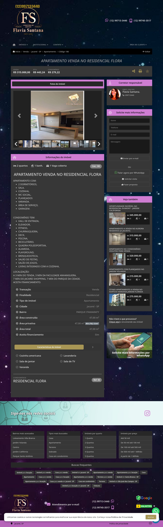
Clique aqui (114, 322)
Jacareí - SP (36, 51)
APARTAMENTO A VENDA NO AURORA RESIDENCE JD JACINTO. (126, 229)
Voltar (146, 51)
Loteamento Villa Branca (24, 438)
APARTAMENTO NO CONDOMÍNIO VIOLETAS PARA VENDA (124, 250)
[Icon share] (147, 413)
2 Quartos (89, 442)
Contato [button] (57, 45)
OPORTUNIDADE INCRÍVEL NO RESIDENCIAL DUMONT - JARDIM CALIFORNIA (124, 208)
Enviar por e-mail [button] (129, 158)
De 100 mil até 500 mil (131, 447)
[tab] (21, 83)
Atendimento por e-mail (63, 504)
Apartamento (50, 51)
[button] (19, 115)
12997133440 (128, 95)
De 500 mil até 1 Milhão (131, 451)
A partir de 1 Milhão (130, 456)
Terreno (52, 447)
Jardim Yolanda (19, 442)
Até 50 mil (125, 438)
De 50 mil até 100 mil (130, 442)
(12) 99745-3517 (142, 20)
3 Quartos (89, 447)
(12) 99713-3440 (118, 20)
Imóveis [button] (22, 45)
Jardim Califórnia (20, 451)
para (24, 473)
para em (62, 481)
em (80, 472)
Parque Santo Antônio (23, 456)
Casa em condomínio (58, 456)
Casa (51, 438)
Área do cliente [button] (137, 45)
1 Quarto (89, 438)
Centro (16, 447)
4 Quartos (89, 451)
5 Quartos (89, 456)
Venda (26, 51)
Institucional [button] (39, 45)
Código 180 (64, 51)
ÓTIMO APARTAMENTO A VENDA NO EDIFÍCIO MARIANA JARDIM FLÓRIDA (126, 290)
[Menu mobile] (14, 45)
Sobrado (53, 451)
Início (16, 51)
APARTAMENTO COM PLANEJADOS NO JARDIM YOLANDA (126, 270)
